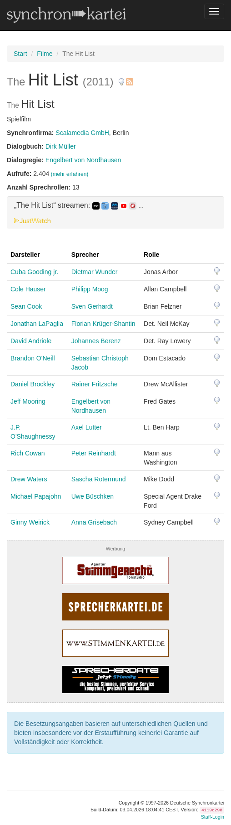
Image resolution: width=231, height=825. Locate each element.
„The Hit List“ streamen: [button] (78, 205)
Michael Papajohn (35, 496)
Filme (44, 53)
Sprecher (85, 254)
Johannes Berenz (96, 341)
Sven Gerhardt (92, 306)
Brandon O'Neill (32, 358)
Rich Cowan (27, 453)
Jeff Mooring (27, 401)
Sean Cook (26, 306)
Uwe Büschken (92, 496)
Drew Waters (28, 479)
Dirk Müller (60, 146)
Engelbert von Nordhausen (83, 160)
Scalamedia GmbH (82, 132)
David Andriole (30, 341)
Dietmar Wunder (94, 271)
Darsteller (25, 254)
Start (20, 53)
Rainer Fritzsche (94, 384)
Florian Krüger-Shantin (103, 323)
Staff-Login (212, 817)
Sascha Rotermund (98, 479)
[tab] (115, 212)
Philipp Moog (89, 289)
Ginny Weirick (30, 522)
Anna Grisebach (94, 522)
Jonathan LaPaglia (36, 323)
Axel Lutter (86, 427)
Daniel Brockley (32, 384)
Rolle (151, 254)
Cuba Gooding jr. (34, 271)
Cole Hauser (28, 289)
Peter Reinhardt (93, 453)
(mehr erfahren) (70, 174)
